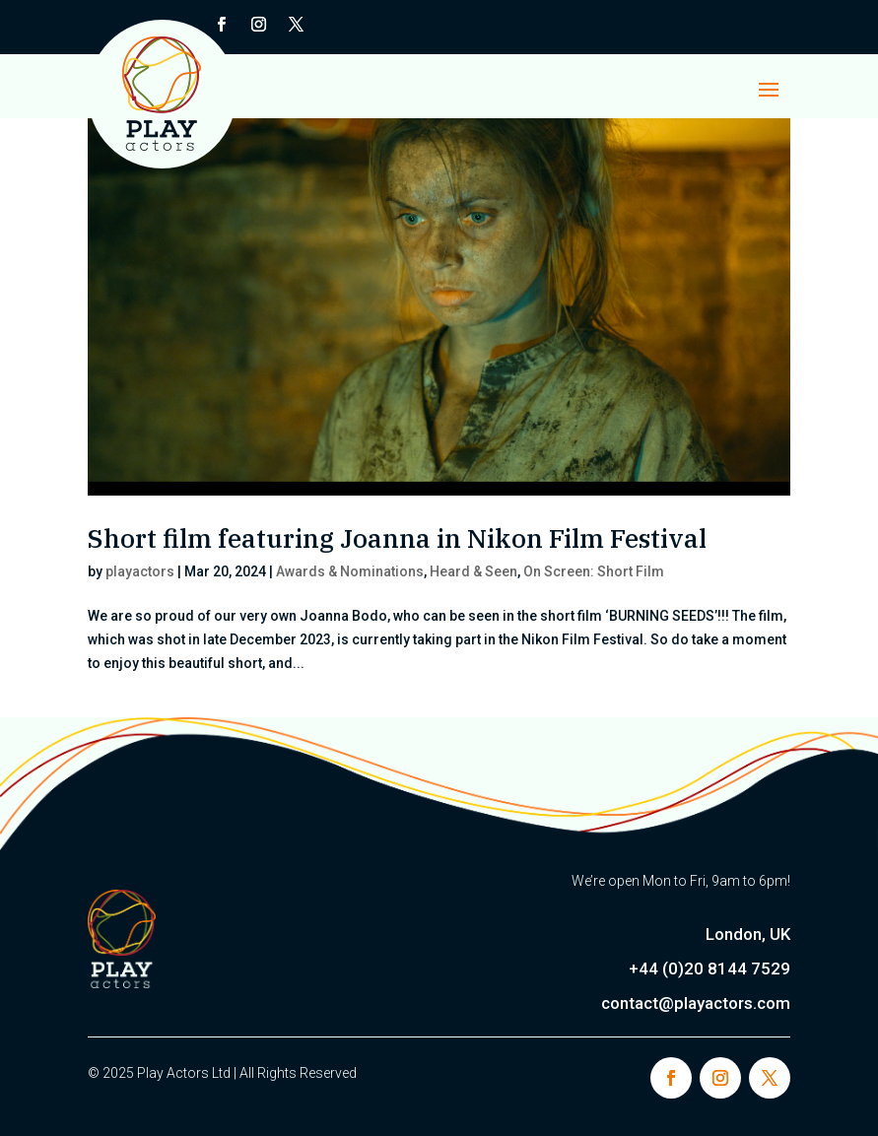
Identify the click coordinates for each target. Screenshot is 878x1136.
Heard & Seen (473, 571)
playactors (139, 571)
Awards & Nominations (350, 571)
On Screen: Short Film (593, 571)
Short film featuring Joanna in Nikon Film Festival (397, 538)
